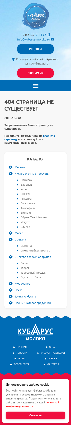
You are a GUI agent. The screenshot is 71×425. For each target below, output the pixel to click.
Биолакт (26, 212)
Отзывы (53, 358)
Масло (19, 233)
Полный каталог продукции (33, 303)
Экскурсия (36, 73)
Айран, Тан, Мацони (34, 217)
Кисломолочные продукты (32, 173)
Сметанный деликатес (35, 250)
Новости (21, 353)
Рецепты (35, 49)
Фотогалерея (21, 364)
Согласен (35, 415)
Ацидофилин (29, 208)
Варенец (26, 184)
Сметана (20, 239)
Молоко (20, 167)
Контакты (53, 364)
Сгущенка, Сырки (32, 277)
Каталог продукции (53, 353)
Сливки (25, 227)
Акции (22, 358)
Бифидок (26, 180)
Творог (25, 268)
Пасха (18, 290)
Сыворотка (28, 203)
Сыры (24, 263)
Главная (21, 347)
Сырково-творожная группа (33, 257)
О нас (52, 347)
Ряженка (26, 198)
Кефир (25, 189)
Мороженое (22, 283)
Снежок (25, 194)
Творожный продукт (34, 272)
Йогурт (25, 222)
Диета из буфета (25, 296)
